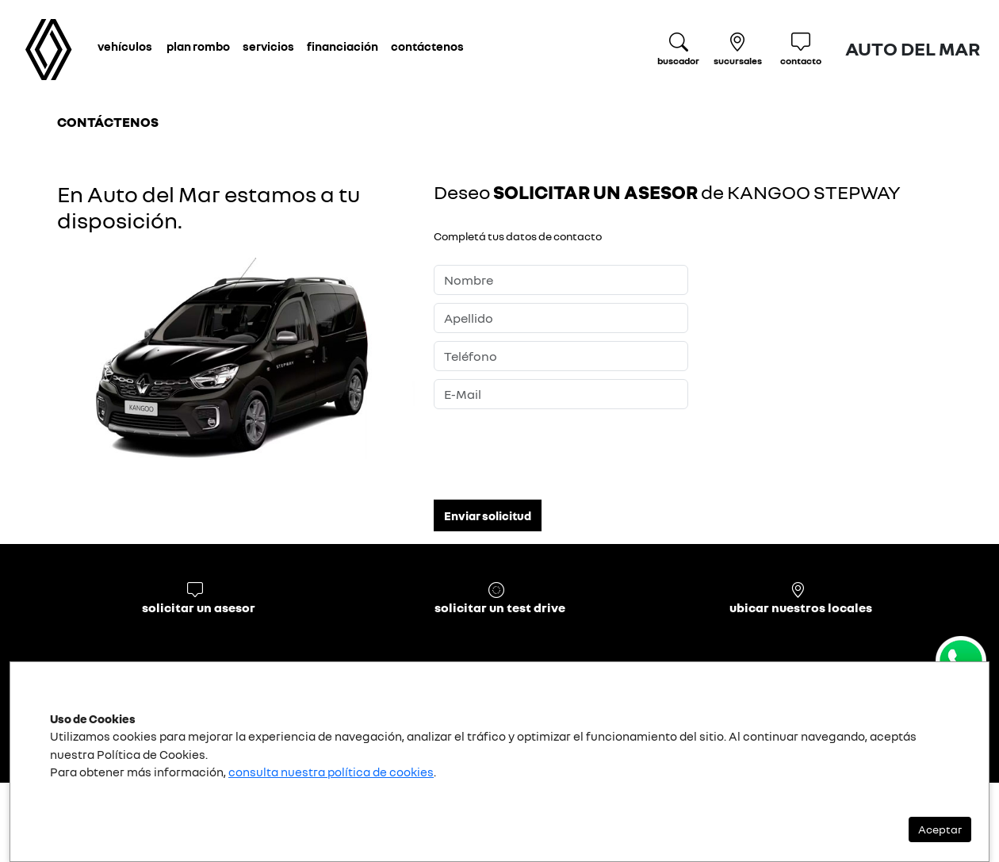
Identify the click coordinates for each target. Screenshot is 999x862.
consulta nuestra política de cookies (331, 771)
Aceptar (940, 829)
